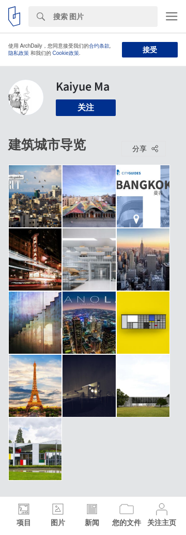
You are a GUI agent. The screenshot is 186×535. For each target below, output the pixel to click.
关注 (86, 107)
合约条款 (99, 46)
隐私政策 (18, 53)
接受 (150, 50)
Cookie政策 (66, 53)
